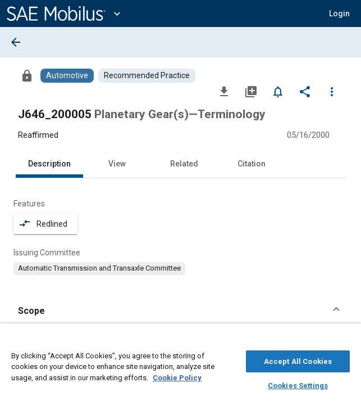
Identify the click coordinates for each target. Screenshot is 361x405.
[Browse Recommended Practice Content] (146, 76)
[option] (99, 268)
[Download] (224, 91)
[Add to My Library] (251, 91)
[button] (339, 13)
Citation (251, 163)
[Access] (27, 75)
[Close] (346, 341)
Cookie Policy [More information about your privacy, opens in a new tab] (177, 376)
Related (184, 163)
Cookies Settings (298, 384)
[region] (180, 367)
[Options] (332, 91)
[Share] (305, 91)
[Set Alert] (278, 91)
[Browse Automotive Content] (67, 76)
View (117, 163)
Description (49, 163)
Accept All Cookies (298, 360)
